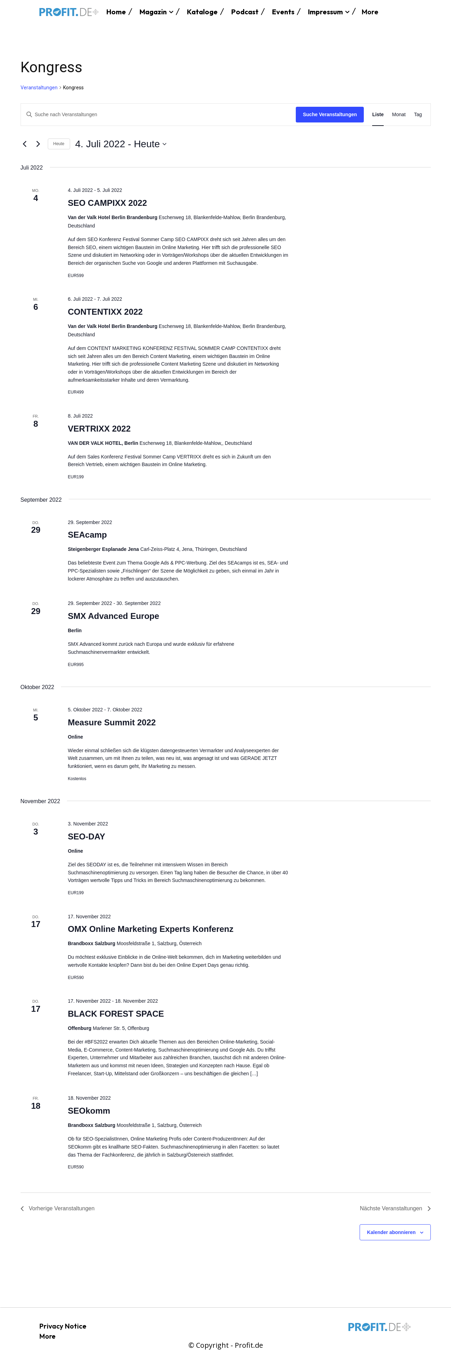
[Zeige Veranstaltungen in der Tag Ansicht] (418, 115)
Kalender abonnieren (391, 1232)
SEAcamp (87, 534)
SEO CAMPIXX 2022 (107, 203)
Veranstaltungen (39, 87)
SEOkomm (89, 1110)
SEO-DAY (86, 836)
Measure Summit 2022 (112, 722)
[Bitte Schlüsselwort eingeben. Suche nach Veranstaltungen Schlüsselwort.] (158, 115)
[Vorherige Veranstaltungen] (25, 144)
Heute (59, 143)
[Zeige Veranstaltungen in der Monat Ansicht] (399, 115)
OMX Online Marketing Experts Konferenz (150, 929)
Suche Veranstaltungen (330, 114)
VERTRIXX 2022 (99, 428)
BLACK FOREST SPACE (116, 1013)
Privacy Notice (63, 1326)
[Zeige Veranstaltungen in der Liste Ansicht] (378, 115)
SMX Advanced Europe (113, 616)
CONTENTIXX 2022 (105, 311)
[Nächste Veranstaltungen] (38, 144)
